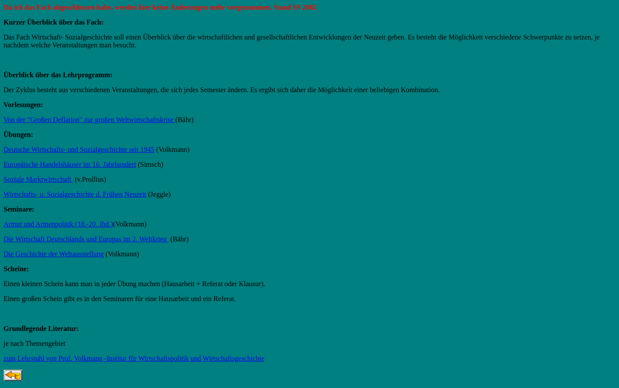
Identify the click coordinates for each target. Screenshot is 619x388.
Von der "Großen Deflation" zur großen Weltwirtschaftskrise (89, 119)
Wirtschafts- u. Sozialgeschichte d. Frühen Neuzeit (75, 194)
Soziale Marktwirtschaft (38, 179)
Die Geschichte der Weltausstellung (54, 254)
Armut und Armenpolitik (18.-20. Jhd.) (58, 224)
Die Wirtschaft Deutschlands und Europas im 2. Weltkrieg (86, 239)
